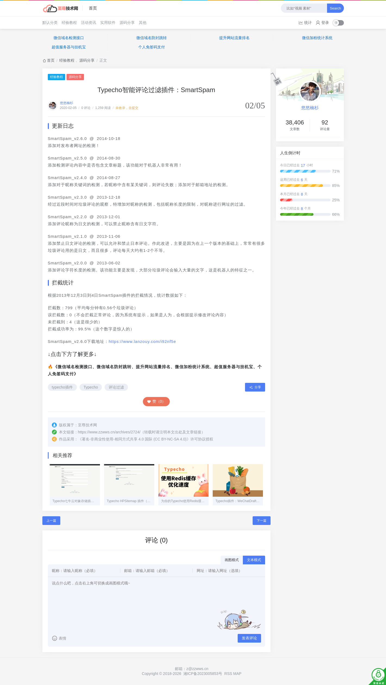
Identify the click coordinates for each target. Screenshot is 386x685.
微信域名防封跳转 (151, 38)
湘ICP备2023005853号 (202, 673)
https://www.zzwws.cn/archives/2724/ (109, 432)
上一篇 (51, 521)
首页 (93, 8)
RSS (228, 673)
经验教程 (69, 22)
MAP (237, 673)
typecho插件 (62, 387)
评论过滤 (116, 387)
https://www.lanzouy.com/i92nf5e (142, 341)
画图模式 (232, 560)
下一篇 (261, 521)
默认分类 (50, 22)
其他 (142, 22)
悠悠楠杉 (66, 103)
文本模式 (254, 560)
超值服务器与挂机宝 (69, 47)
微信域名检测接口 (69, 38)
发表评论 (249, 638)
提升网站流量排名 (234, 38)
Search (335, 8)
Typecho (91, 387)
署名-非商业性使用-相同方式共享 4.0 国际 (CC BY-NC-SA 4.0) (134, 439)
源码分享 (127, 22)
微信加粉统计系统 (317, 38)
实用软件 (107, 22)
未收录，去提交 (126, 108)
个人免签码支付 (151, 47)
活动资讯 (88, 22)
